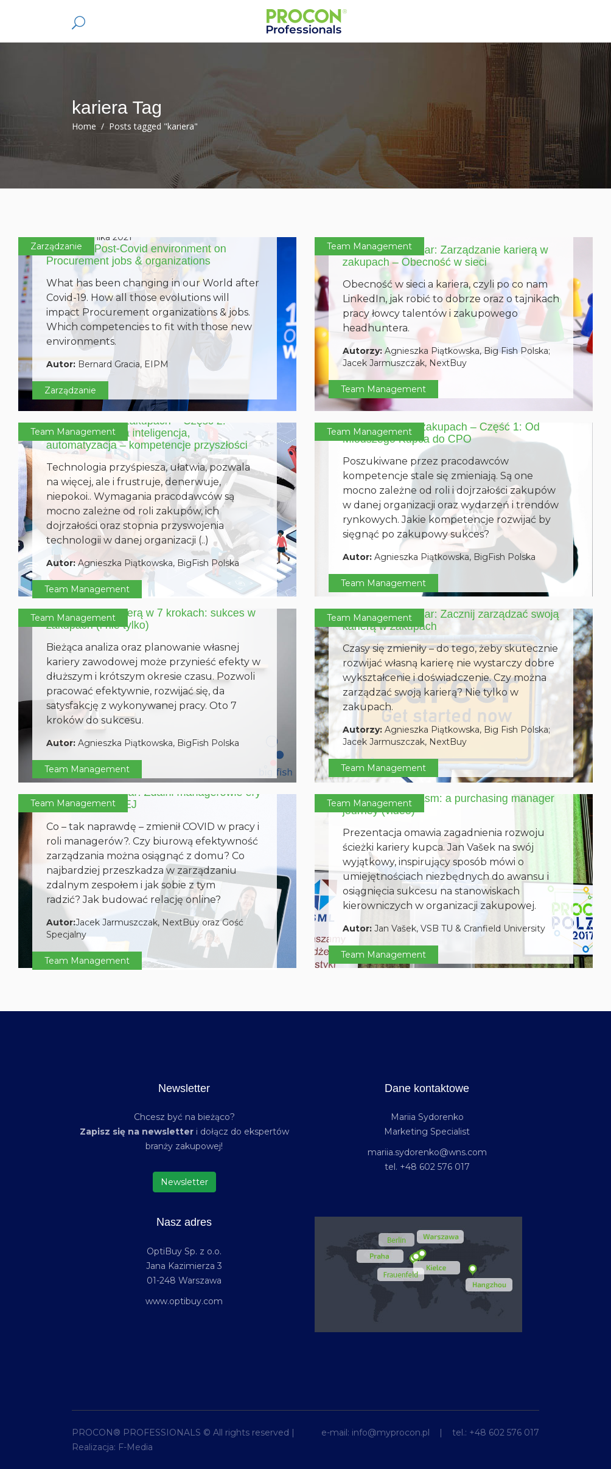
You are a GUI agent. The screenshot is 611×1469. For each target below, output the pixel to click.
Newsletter (184, 1182)
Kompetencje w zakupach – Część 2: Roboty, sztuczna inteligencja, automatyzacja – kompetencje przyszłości (147, 433)
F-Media (135, 1447)
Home (84, 126)
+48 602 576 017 (504, 1432)
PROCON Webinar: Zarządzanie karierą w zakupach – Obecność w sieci (445, 256)
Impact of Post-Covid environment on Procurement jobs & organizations (136, 255)
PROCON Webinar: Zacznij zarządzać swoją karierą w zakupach (451, 620)
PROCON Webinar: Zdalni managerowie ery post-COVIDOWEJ (153, 798)
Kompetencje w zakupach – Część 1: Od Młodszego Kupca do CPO (441, 433)
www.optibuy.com (184, 1301)
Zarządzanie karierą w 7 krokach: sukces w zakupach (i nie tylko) (151, 619)
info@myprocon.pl (391, 1432)
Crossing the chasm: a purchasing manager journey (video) (448, 804)
